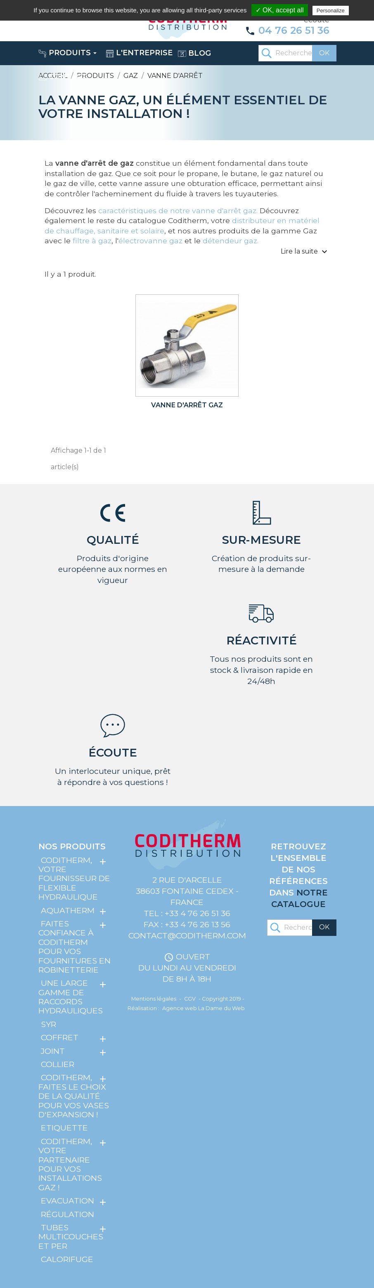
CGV (190, 999)
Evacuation (67, 1201)
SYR (48, 1024)
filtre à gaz (92, 240)
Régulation (67, 1214)
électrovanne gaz (150, 240)
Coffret (59, 1037)
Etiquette (64, 1128)
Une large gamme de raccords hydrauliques (70, 996)
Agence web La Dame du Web (203, 1008)
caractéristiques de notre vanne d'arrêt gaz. (177, 210)
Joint (53, 1051)
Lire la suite (305, 252)
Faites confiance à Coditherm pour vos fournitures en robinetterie (74, 947)
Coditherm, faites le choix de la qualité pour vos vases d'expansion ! (73, 1095)
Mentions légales (153, 999)
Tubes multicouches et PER (70, 1236)
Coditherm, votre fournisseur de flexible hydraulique (74, 878)
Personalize (331, 10)
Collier (57, 1064)
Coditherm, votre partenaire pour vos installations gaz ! (70, 1164)
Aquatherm (68, 910)
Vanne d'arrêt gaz (187, 405)
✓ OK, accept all (280, 10)
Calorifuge (67, 1259)
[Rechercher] (297, 53)
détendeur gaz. (230, 240)
